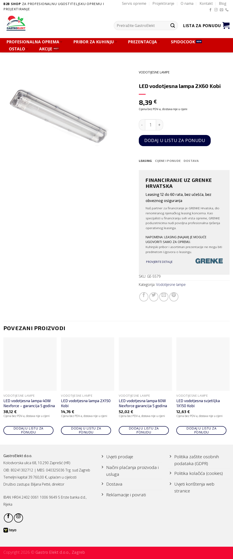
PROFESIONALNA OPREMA (34, 41)
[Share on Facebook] (143, 296)
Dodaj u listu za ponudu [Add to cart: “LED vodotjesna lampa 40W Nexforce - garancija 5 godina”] (28, 430)
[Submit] (172, 25)
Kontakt (206, 3)
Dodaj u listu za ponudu (174, 140)
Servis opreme (134, 3)
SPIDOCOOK (183, 41)
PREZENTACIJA (144, 41)
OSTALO (18, 49)
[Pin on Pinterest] (173, 296)
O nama (187, 3)
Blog (222, 3)
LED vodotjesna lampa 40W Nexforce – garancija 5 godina (29, 403)
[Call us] (227, 10)
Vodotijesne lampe (154, 72)
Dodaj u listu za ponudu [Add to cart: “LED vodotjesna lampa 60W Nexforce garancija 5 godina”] (144, 430)
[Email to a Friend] (163, 296)
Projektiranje (163, 3)
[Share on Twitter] (153, 296)
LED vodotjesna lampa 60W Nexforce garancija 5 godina (143, 403)
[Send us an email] (221, 10)
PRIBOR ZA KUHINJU (95, 41)
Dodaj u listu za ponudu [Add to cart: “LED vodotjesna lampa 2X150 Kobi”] (86, 430)
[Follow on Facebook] (210, 10)
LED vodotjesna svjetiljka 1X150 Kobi (198, 403)
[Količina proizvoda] (150, 124)
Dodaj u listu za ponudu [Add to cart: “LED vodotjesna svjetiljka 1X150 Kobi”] (201, 430)
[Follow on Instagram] (216, 10)
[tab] (145, 161)
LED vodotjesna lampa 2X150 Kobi (86, 403)
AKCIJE (45, 49)
